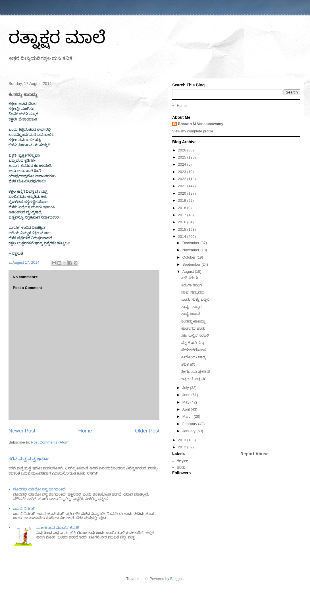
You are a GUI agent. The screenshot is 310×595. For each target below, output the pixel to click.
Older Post (147, 431)
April (186, 409)
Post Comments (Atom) (50, 442)
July (186, 388)
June (187, 395)
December (191, 243)
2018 (182, 208)
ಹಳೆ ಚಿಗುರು (189, 278)
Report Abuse (254, 453)
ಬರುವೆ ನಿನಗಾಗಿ (24, 508)
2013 (182, 440)
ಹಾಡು (181, 467)
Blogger (176, 579)
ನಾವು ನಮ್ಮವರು (193, 292)
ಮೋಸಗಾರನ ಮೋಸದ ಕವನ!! (57, 527)
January (189, 431)
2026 (182, 150)
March (188, 416)
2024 (182, 164)
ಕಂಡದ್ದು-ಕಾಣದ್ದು (193, 321)
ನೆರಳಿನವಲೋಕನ (193, 350)
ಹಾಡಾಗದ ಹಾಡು (193, 328)
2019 (182, 200)
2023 (182, 172)
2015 (182, 229)
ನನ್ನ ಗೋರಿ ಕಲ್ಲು (192, 343)
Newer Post (22, 431)
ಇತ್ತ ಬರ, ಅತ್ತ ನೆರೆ (193, 378)
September (191, 264)
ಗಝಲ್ (182, 461)
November (191, 250)
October (189, 257)
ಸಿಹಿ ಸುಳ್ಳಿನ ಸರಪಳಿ (195, 335)
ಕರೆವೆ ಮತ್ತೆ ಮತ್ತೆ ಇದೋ (28, 458)
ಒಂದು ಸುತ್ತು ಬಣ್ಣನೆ (195, 299)
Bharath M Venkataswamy (200, 124)
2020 (182, 193)
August (188, 271)
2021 (182, 186)
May (186, 402)
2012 (182, 447)
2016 (182, 222)
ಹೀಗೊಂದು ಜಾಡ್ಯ (193, 357)
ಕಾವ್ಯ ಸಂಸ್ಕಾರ (191, 307)
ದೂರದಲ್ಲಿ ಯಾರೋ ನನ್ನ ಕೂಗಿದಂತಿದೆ (39, 489)
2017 (182, 215)
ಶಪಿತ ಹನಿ (188, 364)
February (190, 424)
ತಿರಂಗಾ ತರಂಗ (191, 285)
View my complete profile (192, 131)
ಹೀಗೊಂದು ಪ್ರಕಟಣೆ (195, 371)
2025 (182, 157)
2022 (182, 179)
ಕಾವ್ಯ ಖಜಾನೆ (190, 314)
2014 (182, 236)
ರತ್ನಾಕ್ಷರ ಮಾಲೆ (57, 37)
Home (85, 431)
